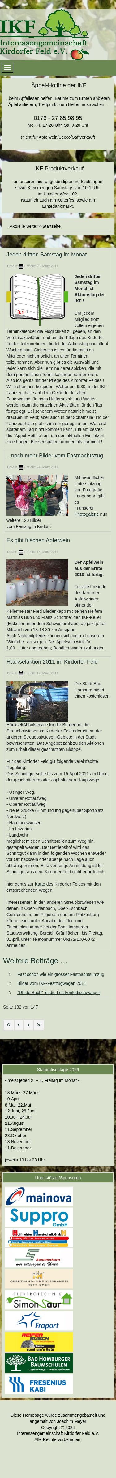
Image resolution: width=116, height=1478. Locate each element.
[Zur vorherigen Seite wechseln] (19, 1025)
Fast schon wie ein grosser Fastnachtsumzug (60, 974)
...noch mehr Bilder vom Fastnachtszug (54, 455)
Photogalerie (87, 514)
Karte (40, 884)
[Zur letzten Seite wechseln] (38, 1025)
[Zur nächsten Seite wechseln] (28, 1025)
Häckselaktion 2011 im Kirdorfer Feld (52, 662)
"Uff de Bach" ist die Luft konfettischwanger (58, 992)
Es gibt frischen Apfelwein (38, 540)
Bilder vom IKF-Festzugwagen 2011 (51, 983)
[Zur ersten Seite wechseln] (8, 1025)
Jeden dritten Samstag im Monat (46, 255)
